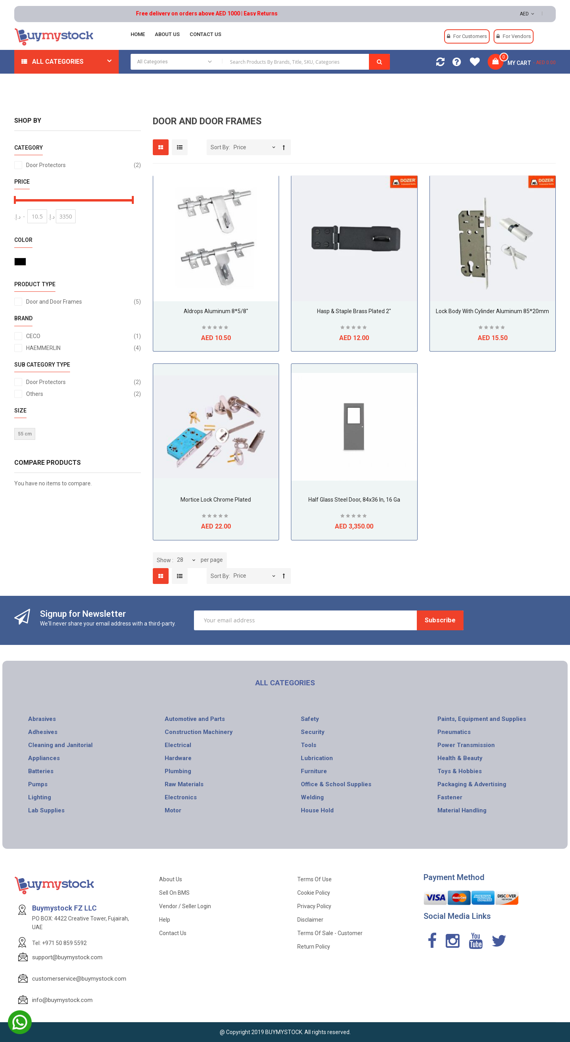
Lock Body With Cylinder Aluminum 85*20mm (492, 311)
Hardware (178, 758)
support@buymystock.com (67, 957)
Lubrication (317, 758)
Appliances (44, 758)
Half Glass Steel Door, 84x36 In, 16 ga (354, 499)
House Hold (317, 810)
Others (83, 394)
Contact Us (172, 933)
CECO (83, 336)
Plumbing (178, 771)
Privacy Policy (314, 906)
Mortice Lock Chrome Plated (215, 499)
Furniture (314, 771)
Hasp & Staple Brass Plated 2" (354, 311)
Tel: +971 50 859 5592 (59, 943)
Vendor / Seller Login (185, 906)
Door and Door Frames (83, 302)
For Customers (470, 36)
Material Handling (461, 810)
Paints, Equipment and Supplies (481, 719)
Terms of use (314, 879)
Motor (173, 810)
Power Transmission (466, 745)
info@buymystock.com (62, 1000)
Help (164, 920)
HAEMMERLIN (83, 348)
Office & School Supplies (336, 784)
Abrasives (42, 719)
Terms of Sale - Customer (330, 933)
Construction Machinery (199, 732)
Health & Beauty (460, 758)
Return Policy (313, 946)
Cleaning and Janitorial (60, 745)
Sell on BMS (174, 893)
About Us (170, 879)
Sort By (220, 147)
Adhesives (42, 732)
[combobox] (260, 62)
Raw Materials (184, 784)
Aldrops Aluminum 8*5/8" (216, 311)
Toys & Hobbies (459, 771)
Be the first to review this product (216, 328)
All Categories (58, 61)
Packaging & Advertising (471, 784)
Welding (312, 797)
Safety (310, 719)
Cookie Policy (313, 893)
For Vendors (517, 36)
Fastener (449, 797)
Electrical (178, 745)
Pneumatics (454, 732)
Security (313, 732)
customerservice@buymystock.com (79, 978)
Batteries (40, 771)
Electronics (181, 797)
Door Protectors (83, 165)
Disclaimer (310, 920)
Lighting (39, 797)
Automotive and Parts (195, 719)
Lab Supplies (46, 810)
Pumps (38, 784)
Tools (308, 745)
